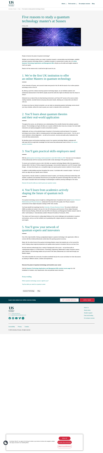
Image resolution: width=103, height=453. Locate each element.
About (64, 3)
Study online (87, 310)
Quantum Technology (28, 291)
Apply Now (87, 300)
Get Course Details (69, 300)
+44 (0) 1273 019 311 (15, 313)
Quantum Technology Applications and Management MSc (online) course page (48, 268)
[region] (44, 442)
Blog (93, 3)
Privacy (20, 326)
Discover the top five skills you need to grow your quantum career (39, 183)
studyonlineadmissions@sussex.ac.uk (18, 315)
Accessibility (11, 326)
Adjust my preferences (64, 446)
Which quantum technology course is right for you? (35, 280)
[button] (5, 442)
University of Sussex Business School (54, 207)
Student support (88, 313)
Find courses (72, 3)
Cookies (27, 326)
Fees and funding (88, 315)
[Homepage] (11, 3)
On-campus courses (84, 3)
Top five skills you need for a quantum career (33, 284)
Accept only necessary (64, 442)
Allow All (64, 438)
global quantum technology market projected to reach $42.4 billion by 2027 (46, 158)
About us (86, 307)
